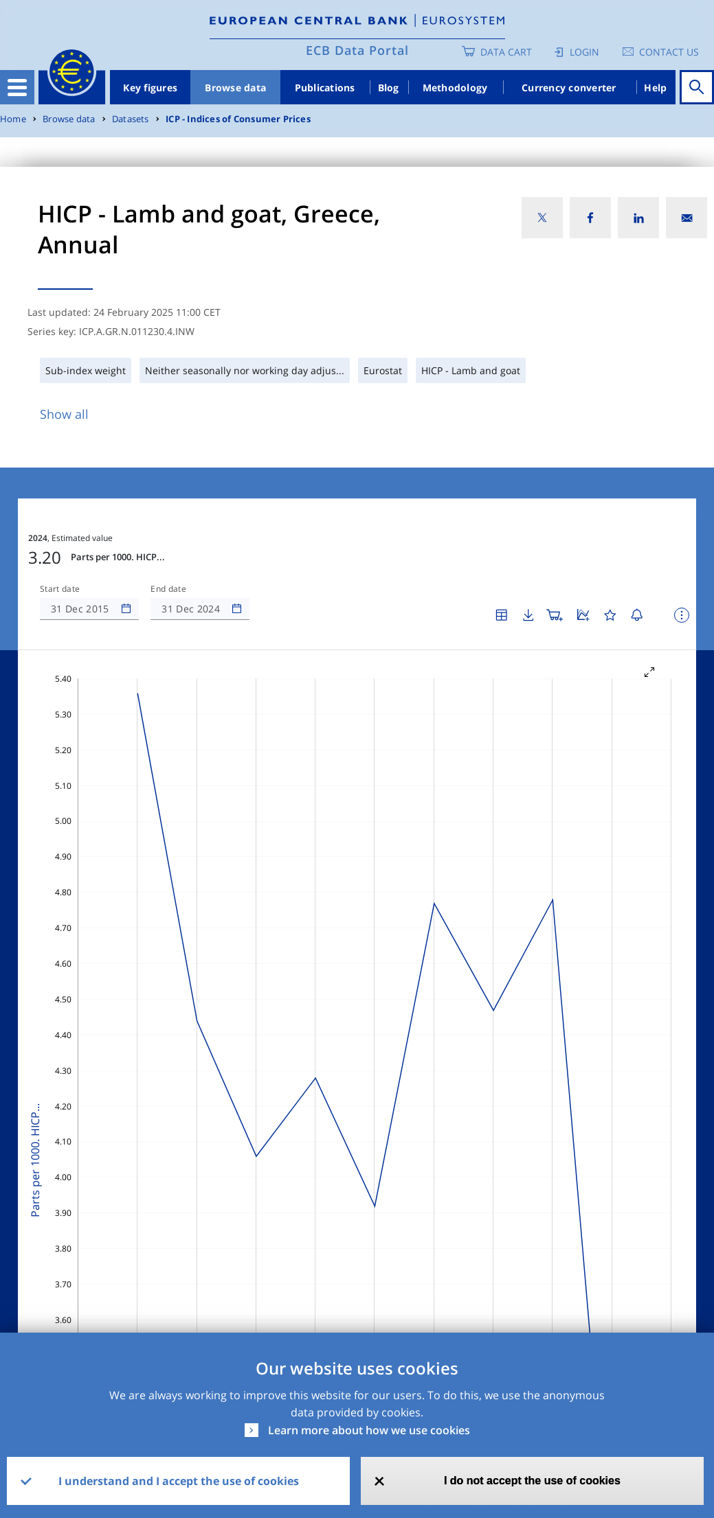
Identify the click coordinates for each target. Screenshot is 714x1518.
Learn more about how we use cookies (369, 1430)
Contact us (669, 51)
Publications (325, 87)
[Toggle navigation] (17, 87)
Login (584, 51)
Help (655, 87)
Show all (64, 414)
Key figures (150, 87)
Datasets (130, 119)
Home (13, 119)
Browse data (235, 87)
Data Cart (506, 51)
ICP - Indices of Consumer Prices (238, 119)
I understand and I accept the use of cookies (178, 1480)
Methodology (455, 87)
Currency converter (569, 87)
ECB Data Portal (357, 50)
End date (168, 589)
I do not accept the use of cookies (532, 1480)
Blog (388, 87)
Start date (60, 589)
